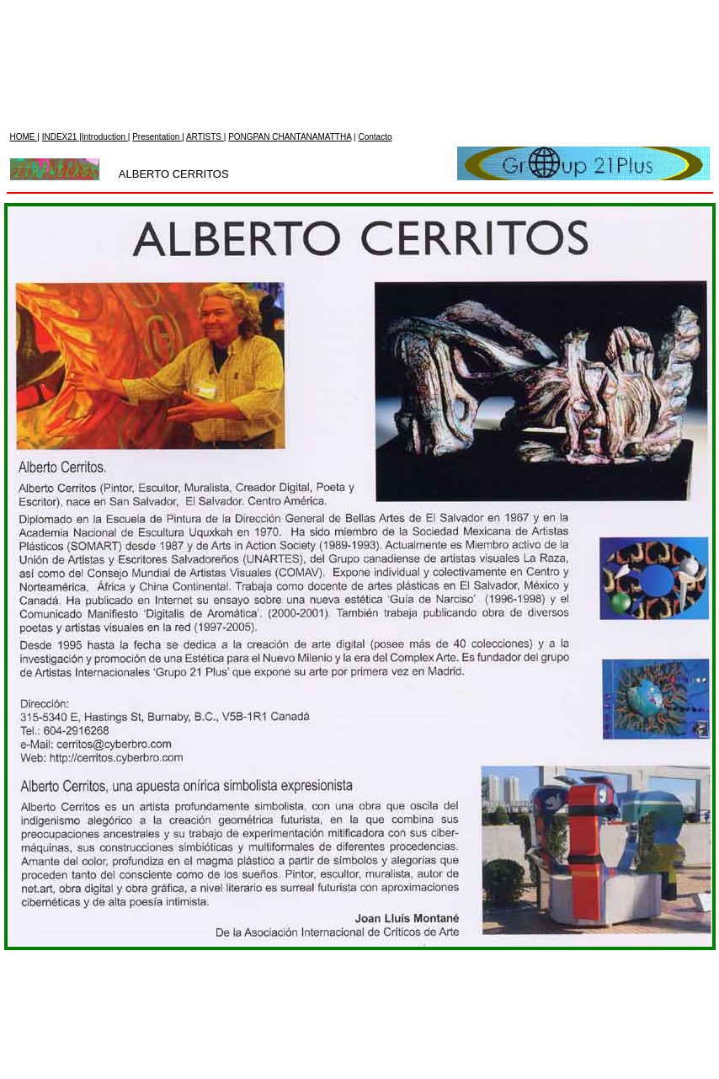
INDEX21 (60, 9)
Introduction (105, 9)
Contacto (374, 9)
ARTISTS (205, 9)
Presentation (157, 9)
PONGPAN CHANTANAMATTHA (289, 9)
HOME (24, 9)
